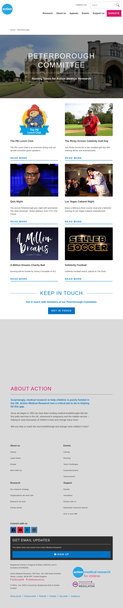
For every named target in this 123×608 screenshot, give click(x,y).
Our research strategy (19, 489)
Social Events (69, 476)
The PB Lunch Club (21, 141)
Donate (114, 13)
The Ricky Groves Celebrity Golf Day (86, 141)
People (13, 464)
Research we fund (18, 501)
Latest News (15, 458)
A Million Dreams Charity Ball (27, 265)
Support (67, 483)
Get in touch (61, 310)
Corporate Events (70, 470)
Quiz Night (16, 201)
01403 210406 (18, 579)
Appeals (73, 13)
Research (48, 13)
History (13, 452)
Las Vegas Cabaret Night (79, 201)
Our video (63, 596)
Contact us (81, 5)
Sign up (61, 554)
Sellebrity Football (76, 265)
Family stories (16, 508)
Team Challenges (70, 464)
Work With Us (16, 470)
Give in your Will (70, 514)
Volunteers (67, 495)
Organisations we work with (21, 495)
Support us (98, 13)
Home (12, 30)
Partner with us (69, 501)
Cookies (52, 596)
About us (61, 13)
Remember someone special (75, 508)
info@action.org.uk (36, 579)
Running (66, 458)
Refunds (42, 596)
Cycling (66, 452)
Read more (22, 157)
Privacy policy (30, 596)
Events (85, 13)
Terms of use (15, 596)
